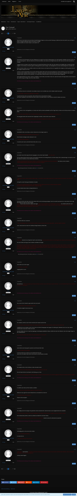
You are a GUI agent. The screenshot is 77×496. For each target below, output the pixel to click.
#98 (75, 408)
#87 (75, 176)
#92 (75, 281)
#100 (75, 449)
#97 (75, 385)
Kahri (37, 168)
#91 (75, 262)
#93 (75, 300)
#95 (75, 345)
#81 (75, 37)
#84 (75, 108)
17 (13, 33)
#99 (75, 428)
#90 (75, 237)
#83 (75, 88)
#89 (75, 218)
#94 (75, 320)
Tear (8, 29)
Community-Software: (38, 492)
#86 (75, 152)
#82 (75, 57)
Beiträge (3, 51)
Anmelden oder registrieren (66, 1)
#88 (75, 198)
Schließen (73, 494)
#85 (75, 129)
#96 (75, 364)
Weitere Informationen (67, 494)
